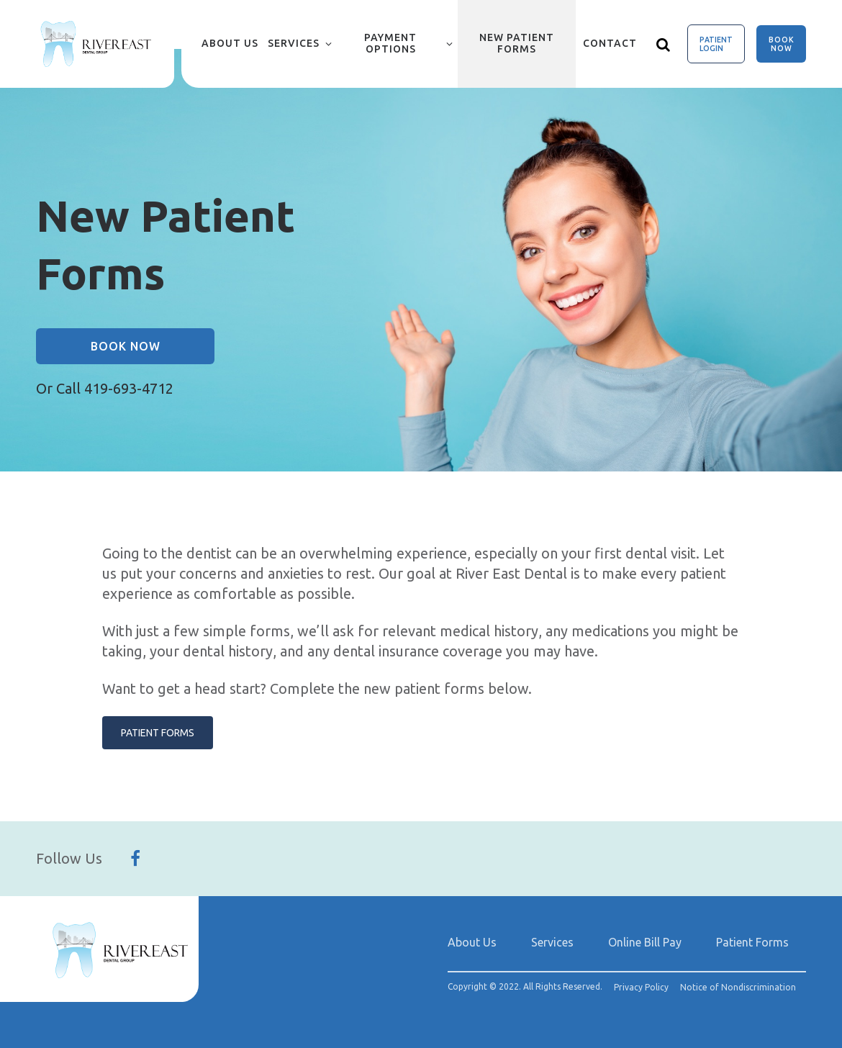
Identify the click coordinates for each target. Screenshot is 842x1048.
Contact (610, 43)
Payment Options (390, 43)
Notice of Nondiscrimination (738, 987)
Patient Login (716, 44)
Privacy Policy (641, 987)
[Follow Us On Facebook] (135, 858)
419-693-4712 (128, 388)
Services (294, 43)
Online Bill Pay (645, 942)
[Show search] (663, 43)
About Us (230, 43)
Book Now (782, 44)
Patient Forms (157, 732)
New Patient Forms (516, 43)
